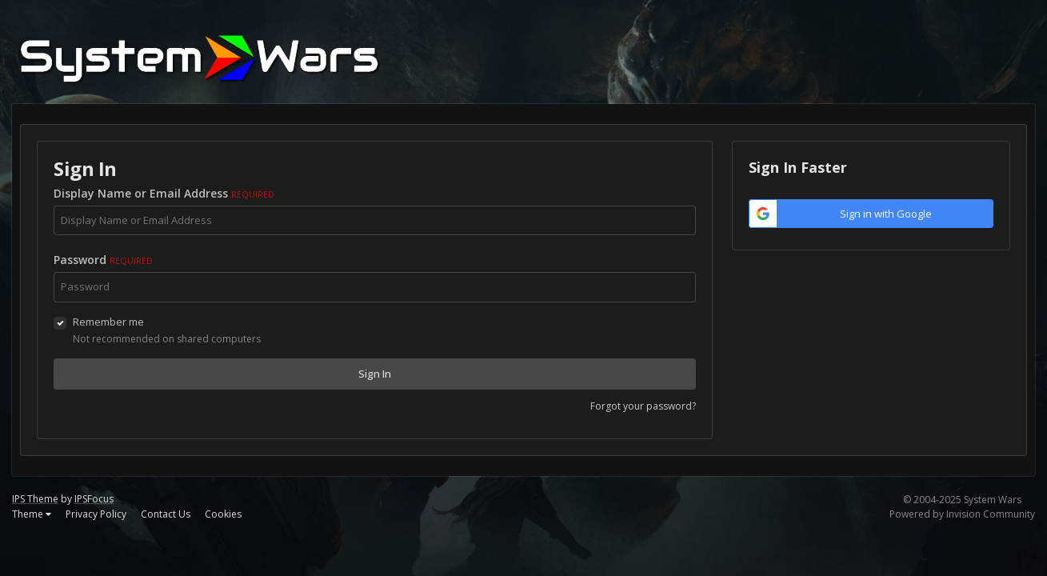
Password (103, 259)
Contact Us (165, 514)
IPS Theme (35, 499)
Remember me (108, 321)
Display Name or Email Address (164, 193)
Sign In (374, 373)
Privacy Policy (96, 514)
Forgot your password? (643, 406)
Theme (31, 514)
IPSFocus (94, 499)
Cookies (223, 514)
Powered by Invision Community (962, 514)
